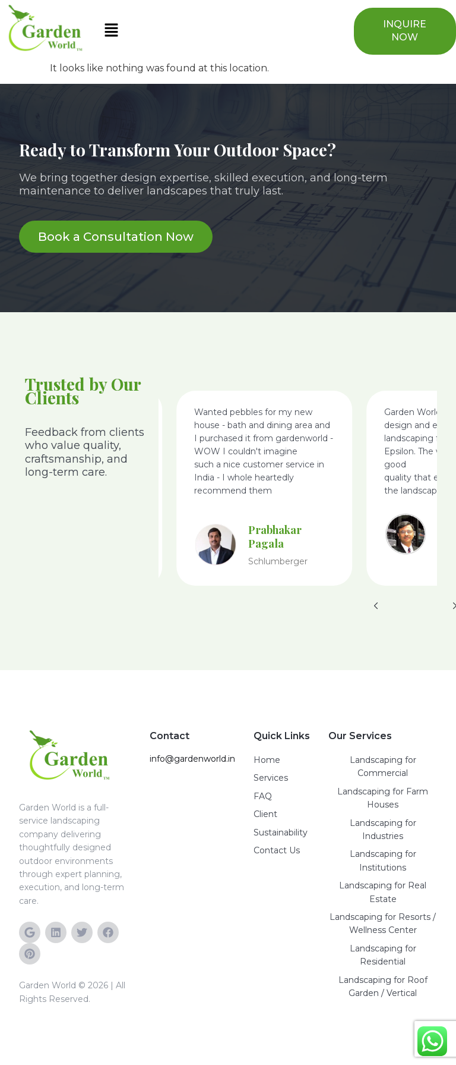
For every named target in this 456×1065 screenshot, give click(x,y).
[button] (219, 31)
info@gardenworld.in (192, 758)
